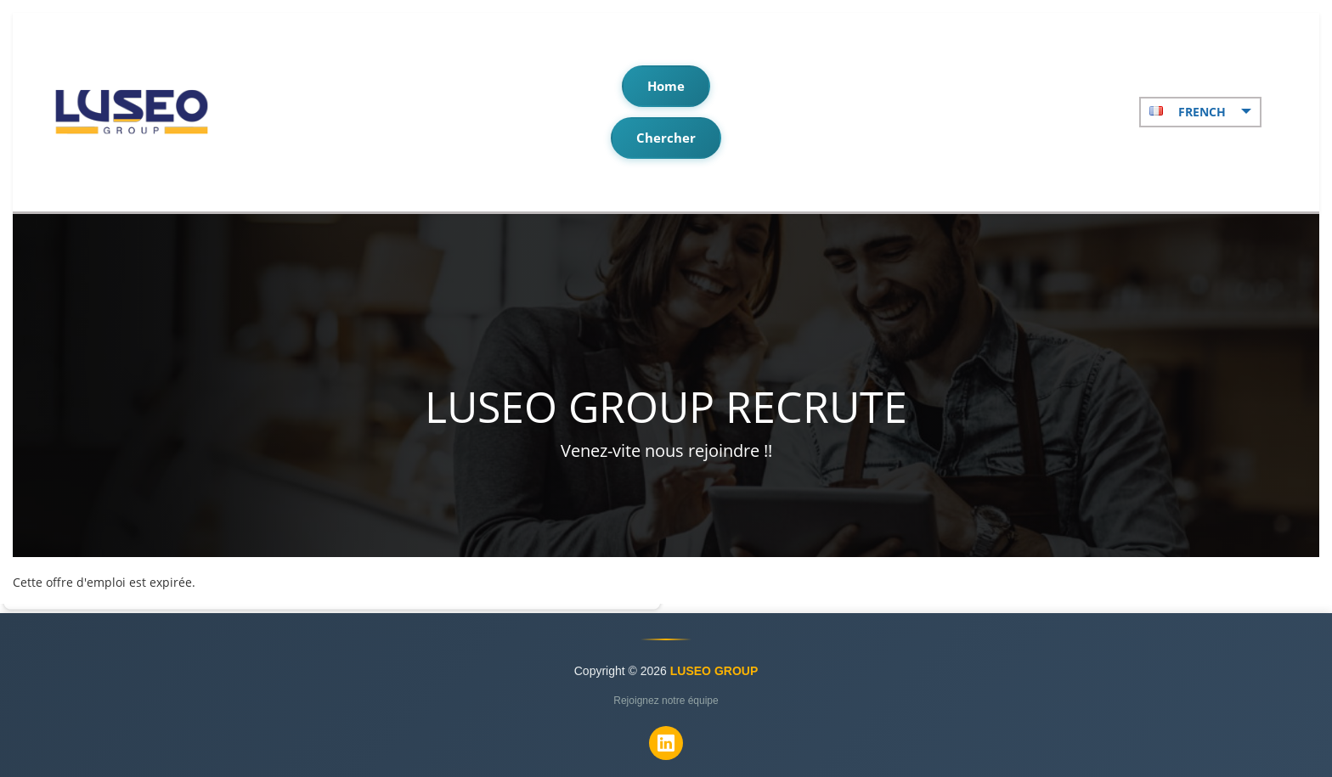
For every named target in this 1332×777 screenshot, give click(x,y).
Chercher (666, 137)
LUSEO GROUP (714, 671)
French (1200, 112)
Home (666, 85)
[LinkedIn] (666, 743)
